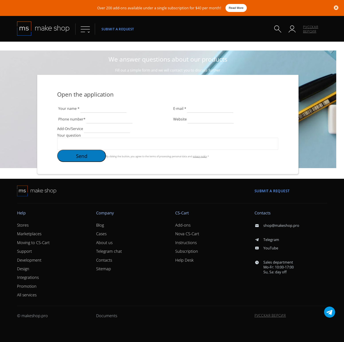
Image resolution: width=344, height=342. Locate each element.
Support (24, 251)
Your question (69, 135)
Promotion (27, 286)
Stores (23, 225)
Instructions (186, 242)
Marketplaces (29, 233)
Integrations (28, 277)
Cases (101, 233)
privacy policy (200, 156)
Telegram (267, 239)
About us (104, 242)
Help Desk (184, 260)
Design (23, 268)
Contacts (104, 260)
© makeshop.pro (32, 315)
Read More (236, 8)
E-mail (180, 108)
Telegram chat (109, 251)
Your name (69, 108)
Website (180, 119)
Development (29, 260)
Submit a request (117, 29)
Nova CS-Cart (187, 233)
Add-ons (182, 225)
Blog (100, 225)
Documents (106, 315)
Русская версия (310, 29)
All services (27, 294)
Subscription (186, 251)
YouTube (266, 248)
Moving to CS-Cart (33, 242)
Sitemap (103, 268)
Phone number (72, 119)
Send (81, 156)
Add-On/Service (70, 128)
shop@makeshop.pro (277, 225)
